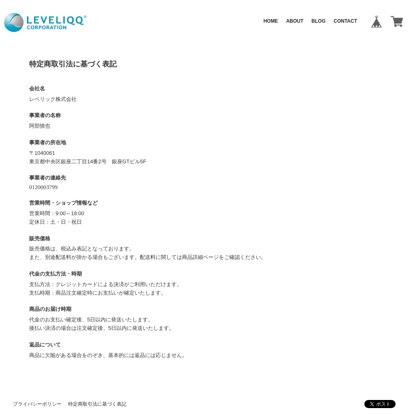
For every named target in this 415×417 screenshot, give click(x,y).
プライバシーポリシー (37, 404)
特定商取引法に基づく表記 (97, 404)
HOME (270, 21)
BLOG (319, 21)
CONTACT (345, 21)
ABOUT (295, 21)
